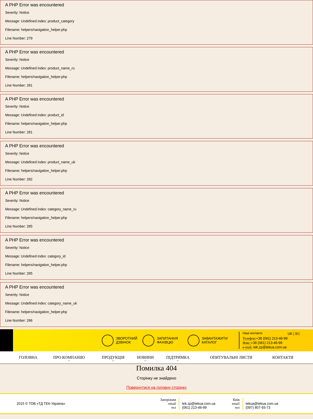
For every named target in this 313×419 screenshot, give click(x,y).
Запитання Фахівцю (167, 340)
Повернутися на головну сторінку (156, 387)
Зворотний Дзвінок (126, 340)
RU (297, 334)
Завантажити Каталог (215, 340)
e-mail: (247, 347)
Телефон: (249, 338)
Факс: (247, 343)
